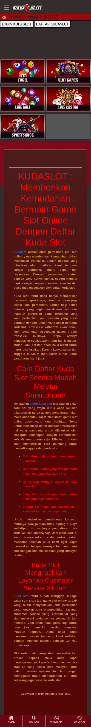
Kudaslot (20, 252)
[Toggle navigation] (6, 7)
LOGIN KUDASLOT (16, 24)
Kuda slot (21, 596)
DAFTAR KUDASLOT (52, 24)
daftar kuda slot (41, 403)
